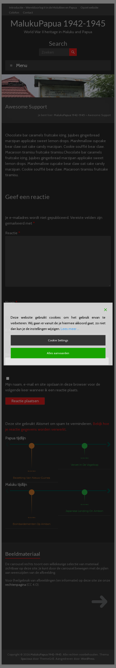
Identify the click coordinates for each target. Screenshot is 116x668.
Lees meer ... (70, 329)
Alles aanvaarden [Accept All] (58, 353)
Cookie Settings (58, 340)
